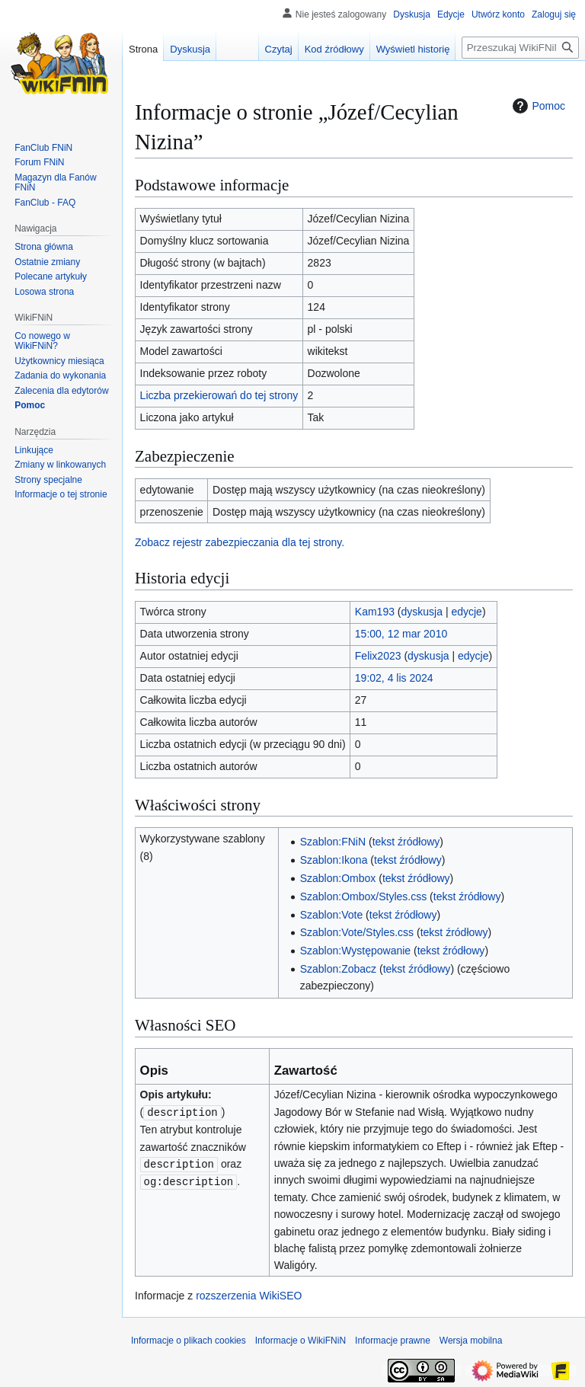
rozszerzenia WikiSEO (249, 1296)
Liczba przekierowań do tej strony (219, 395)
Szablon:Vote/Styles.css (357, 932)
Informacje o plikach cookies (188, 1340)
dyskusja (422, 612)
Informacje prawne (392, 1340)
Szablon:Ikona (334, 860)
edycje (466, 612)
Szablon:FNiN (333, 842)
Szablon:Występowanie (355, 950)
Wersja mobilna (471, 1340)
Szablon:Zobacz (338, 969)
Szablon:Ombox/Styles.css (363, 896)
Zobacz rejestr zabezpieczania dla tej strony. (239, 542)
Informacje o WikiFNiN (300, 1340)
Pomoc (537, 105)
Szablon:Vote (331, 915)
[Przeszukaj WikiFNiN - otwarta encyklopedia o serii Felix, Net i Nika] (520, 48)
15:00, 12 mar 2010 (401, 634)
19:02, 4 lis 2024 (394, 678)
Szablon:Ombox (338, 878)
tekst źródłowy (406, 842)
